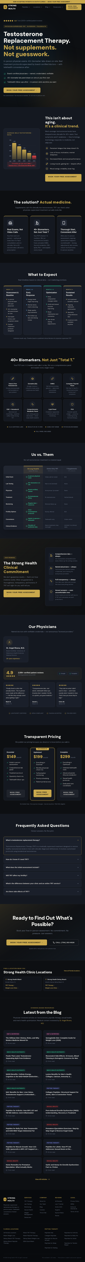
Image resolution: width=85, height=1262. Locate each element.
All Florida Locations (10, 1233)
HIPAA (72, 1204)
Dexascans (58, 7)
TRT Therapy (28, 1201)
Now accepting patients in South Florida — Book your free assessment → (42, 2)
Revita (57, 1216)
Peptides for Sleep (50, 1243)
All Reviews (58, 1201)
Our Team (43, 1204)
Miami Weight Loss (9, 1235)
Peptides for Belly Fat (71, 1235)
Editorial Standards (74, 1208)
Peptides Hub (49, 1233)
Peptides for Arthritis (71, 1233)
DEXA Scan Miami (28, 1241)
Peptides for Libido (70, 1238)
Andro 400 (58, 1207)
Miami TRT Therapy (29, 1233)
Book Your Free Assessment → (22, 90)
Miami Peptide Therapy (30, 1235)
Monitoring (27, 1207)
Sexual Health (28, 1210)
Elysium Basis (59, 1213)
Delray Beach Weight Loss (31, 1238)
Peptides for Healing (51, 1248)
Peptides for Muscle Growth (51, 1239)
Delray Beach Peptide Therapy (10, 1242)
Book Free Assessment (73, 7)
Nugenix (57, 1210)
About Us (42, 1201)
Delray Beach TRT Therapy (12, 1238)
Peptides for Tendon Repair (70, 1244)
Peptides (26, 7)
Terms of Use (75, 1212)
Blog (47, 7)
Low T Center (59, 1204)
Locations (37, 7)
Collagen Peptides (50, 1235)
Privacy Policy (75, 1201)
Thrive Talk (43, 1213)
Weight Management (28, 1213)
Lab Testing (28, 1204)
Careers (42, 1210)
